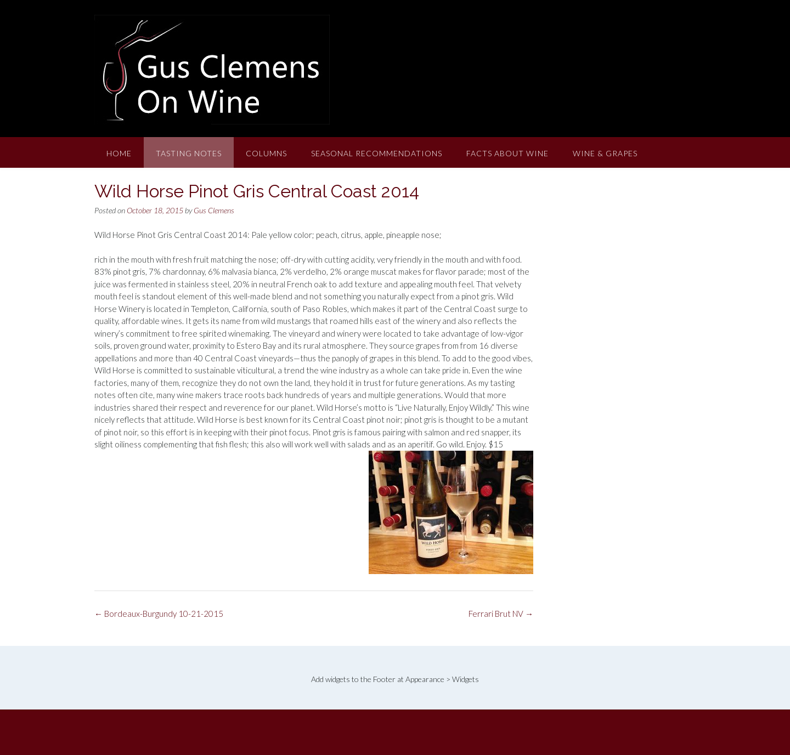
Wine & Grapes (605, 153)
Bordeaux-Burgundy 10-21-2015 (158, 613)
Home (119, 153)
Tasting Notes (189, 153)
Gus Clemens (214, 210)
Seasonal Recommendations (376, 153)
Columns (266, 153)
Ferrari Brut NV (501, 613)
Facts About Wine (507, 153)
